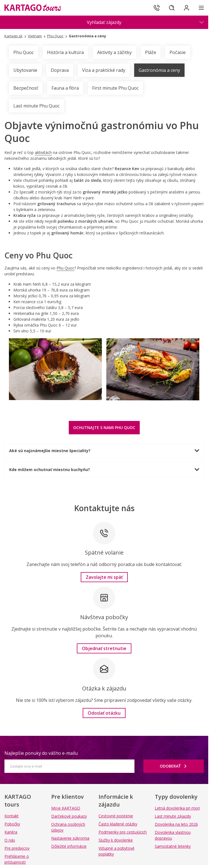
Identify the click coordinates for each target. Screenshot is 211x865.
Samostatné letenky (173, 846)
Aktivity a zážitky (114, 52)
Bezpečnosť (25, 88)
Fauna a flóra (65, 88)
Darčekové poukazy (69, 816)
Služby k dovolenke (116, 840)
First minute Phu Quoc (115, 88)
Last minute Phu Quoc (36, 106)
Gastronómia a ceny (159, 70)
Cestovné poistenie (116, 816)
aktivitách (43, 152)
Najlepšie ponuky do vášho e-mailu (41, 753)
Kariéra (10, 832)
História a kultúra (65, 52)
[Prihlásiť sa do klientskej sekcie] (186, 7)
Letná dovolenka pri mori (177, 808)
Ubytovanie (25, 70)
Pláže (150, 52)
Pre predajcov (17, 848)
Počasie (178, 52)
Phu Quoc (23, 52)
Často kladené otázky (118, 824)
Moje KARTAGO (65, 808)
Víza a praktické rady (103, 70)
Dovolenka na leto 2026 (176, 824)
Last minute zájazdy (173, 816)
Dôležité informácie (69, 846)
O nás (9, 840)
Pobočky (12, 824)
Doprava (60, 70)
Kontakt (11, 816)
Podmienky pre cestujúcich (123, 832)
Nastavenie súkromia (70, 838)
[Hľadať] (170, 7)
